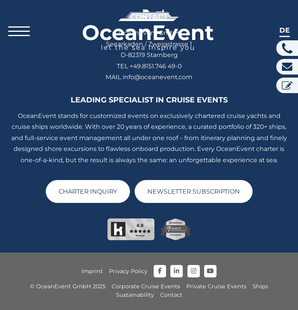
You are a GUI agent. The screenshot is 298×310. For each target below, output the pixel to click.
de (284, 30)
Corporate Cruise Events (146, 286)
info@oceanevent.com (157, 77)
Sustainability (135, 295)
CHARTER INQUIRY (88, 191)
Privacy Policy (128, 271)
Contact (171, 295)
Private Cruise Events (216, 286)
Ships (260, 286)
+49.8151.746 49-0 (156, 66)
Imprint (92, 271)
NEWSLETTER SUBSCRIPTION (193, 191)
